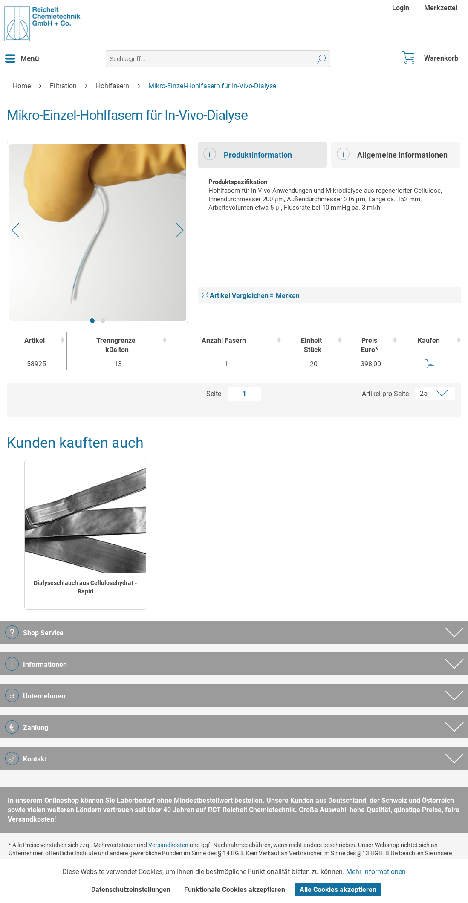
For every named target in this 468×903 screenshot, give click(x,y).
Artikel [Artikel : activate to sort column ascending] (34, 340)
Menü (22, 57)
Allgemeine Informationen (392, 154)
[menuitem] (402, 8)
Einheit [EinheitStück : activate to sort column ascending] (312, 345)
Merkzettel (440, 8)
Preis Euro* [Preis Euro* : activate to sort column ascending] (369, 345)
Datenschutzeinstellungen (130, 890)
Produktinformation (247, 154)
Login (400, 8)
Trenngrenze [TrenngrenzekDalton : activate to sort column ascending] (116, 345)
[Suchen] (321, 58)
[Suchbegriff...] (218, 58)
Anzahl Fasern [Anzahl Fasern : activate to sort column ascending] (224, 340)
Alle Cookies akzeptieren (338, 890)
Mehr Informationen (376, 872)
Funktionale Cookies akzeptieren (234, 890)
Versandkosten (168, 845)
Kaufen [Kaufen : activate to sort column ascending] (429, 340)
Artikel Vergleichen (235, 296)
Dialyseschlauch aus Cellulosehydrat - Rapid (85, 587)
